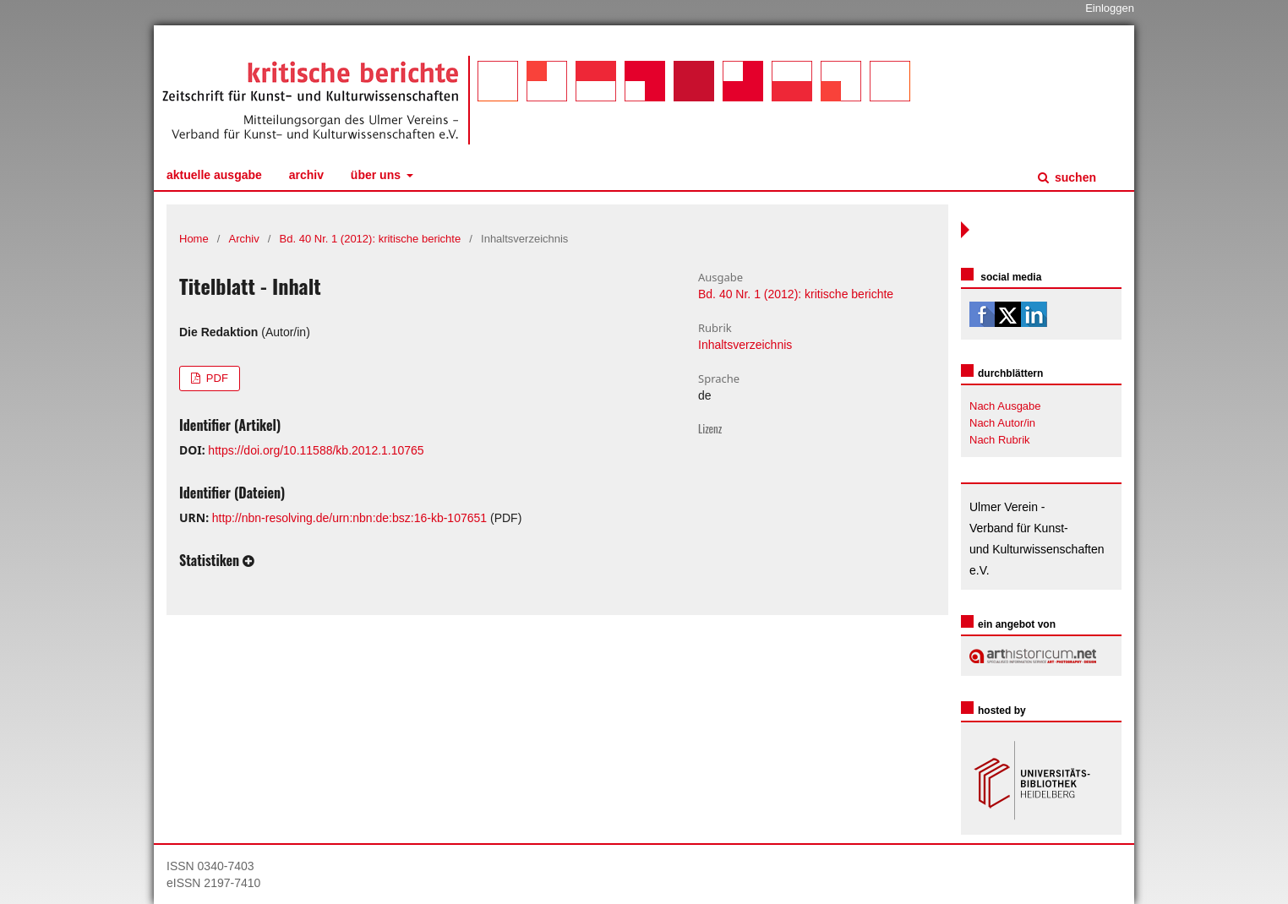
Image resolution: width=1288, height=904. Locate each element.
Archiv (306, 175)
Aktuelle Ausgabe (214, 175)
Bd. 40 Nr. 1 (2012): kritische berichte (370, 238)
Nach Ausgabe (1005, 406)
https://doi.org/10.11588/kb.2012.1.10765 (315, 450)
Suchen (1073, 177)
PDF (215, 378)
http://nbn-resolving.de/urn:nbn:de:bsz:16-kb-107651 (349, 518)
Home (194, 238)
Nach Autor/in (1002, 423)
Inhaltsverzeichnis (745, 344)
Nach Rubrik (999, 439)
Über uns (377, 175)
